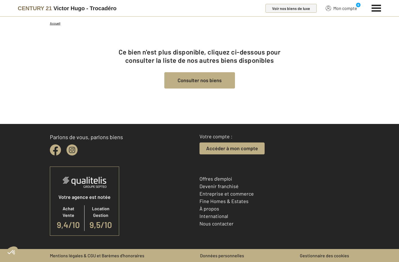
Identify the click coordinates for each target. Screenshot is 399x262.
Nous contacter (217, 224)
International (214, 216)
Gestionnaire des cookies (324, 255)
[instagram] (72, 149)
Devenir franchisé (219, 186)
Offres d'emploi (216, 179)
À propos (209, 209)
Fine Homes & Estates (224, 201)
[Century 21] (67, 8)
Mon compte (341, 8)
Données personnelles (222, 255)
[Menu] (376, 7)
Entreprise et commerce (227, 194)
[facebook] (55, 149)
